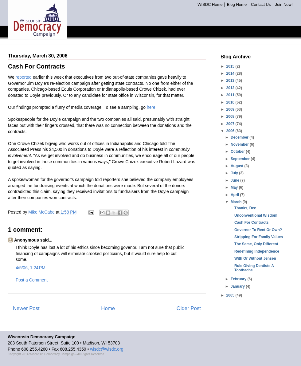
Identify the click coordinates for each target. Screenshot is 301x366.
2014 (231, 73)
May (235, 187)
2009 (231, 109)
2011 (231, 95)
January (238, 286)
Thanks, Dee (245, 208)
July (235, 173)
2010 (231, 102)
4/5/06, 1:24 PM (30, 267)
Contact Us (261, 4)
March (237, 202)
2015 (231, 66)
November (240, 144)
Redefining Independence (256, 251)
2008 (231, 116)
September (241, 159)
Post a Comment (32, 279)
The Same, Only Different (256, 244)
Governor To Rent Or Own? (258, 230)
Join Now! (283, 4)
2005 (231, 295)
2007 (231, 124)
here (151, 107)
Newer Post (26, 308)
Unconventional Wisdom (255, 215)
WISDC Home (210, 4)
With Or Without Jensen (255, 258)
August (237, 166)
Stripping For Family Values (258, 237)
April (235, 195)
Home (108, 308)
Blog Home (237, 4)
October (238, 151)
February (239, 279)
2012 (231, 88)
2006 (231, 131)
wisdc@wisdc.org (106, 349)
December (240, 137)
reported (24, 77)
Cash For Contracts (251, 222)
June (235, 180)
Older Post (189, 308)
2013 (231, 80)
